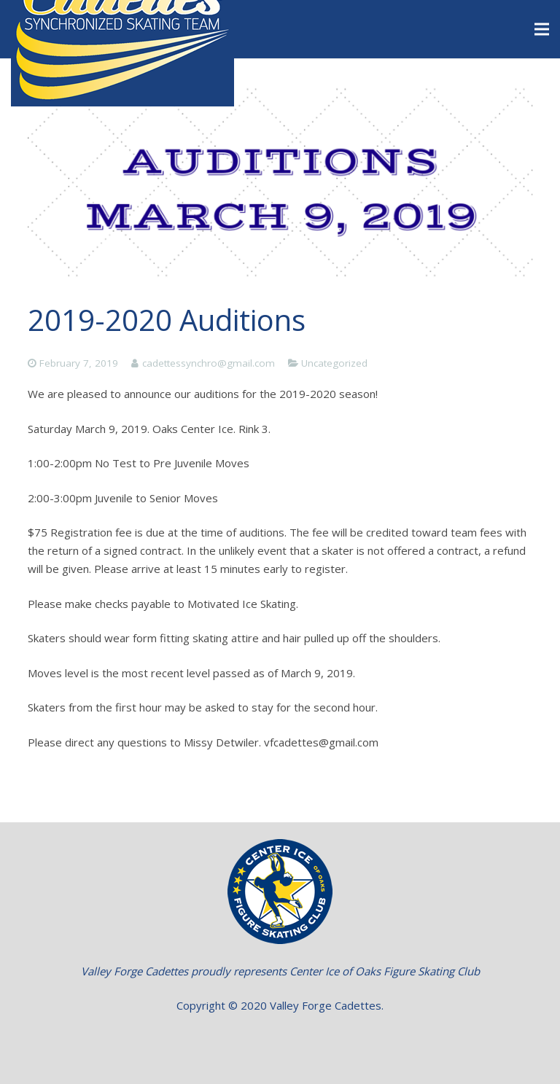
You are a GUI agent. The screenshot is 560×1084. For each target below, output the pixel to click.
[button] (280, 1041)
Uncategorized (334, 363)
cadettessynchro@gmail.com (208, 363)
